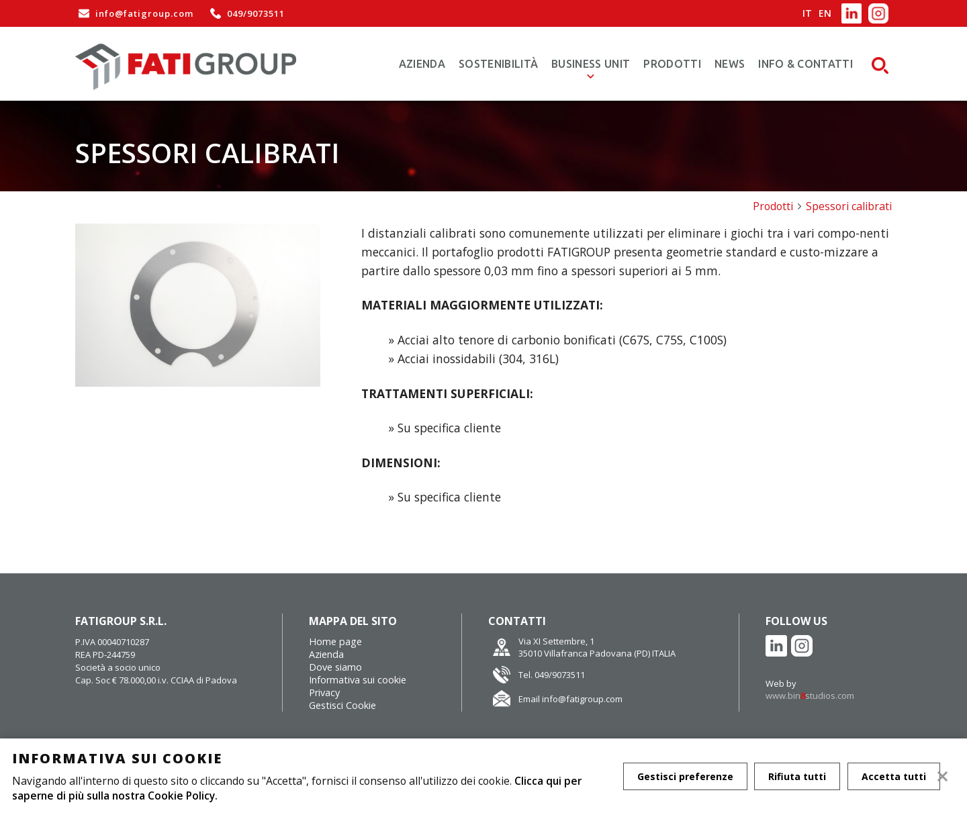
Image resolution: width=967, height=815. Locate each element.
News (730, 64)
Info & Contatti (805, 64)
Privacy (324, 692)
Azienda (422, 64)
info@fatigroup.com (134, 13)
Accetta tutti (896, 776)
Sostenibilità (498, 64)
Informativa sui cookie (357, 679)
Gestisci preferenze (685, 776)
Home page (335, 641)
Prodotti (672, 64)
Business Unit (590, 64)
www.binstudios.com (810, 695)
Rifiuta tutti (798, 776)
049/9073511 (246, 13)
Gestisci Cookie (342, 705)
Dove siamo (335, 667)
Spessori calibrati (849, 206)
